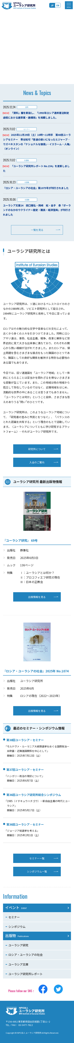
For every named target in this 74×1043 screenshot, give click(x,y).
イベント (16, 907)
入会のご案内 (36, 462)
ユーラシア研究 (18, 945)
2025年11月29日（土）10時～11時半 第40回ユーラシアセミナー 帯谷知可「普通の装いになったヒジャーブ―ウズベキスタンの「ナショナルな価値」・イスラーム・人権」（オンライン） (37, 141)
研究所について (37, 449)
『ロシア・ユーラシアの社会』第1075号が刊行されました (36, 188)
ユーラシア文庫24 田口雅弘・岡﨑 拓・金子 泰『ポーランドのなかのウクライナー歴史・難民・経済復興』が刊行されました (37, 210)
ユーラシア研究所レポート (25, 974)
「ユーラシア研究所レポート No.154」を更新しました (36, 168)
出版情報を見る (37, 597)
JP (52, 5)
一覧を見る (37, 230)
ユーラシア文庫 (18, 964)
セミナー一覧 (36, 858)
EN (57, 5)
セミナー (14, 917)
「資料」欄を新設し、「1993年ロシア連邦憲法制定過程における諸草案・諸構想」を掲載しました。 (36, 115)
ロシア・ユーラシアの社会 (25, 954)
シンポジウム (16, 926)
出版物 (17, 935)
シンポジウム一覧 (37, 871)
